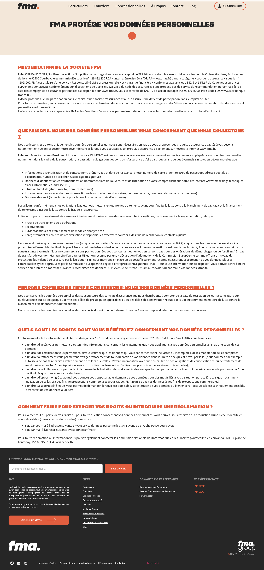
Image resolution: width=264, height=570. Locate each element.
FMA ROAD (199, 485)
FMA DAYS (199, 491)
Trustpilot (153, 563)
